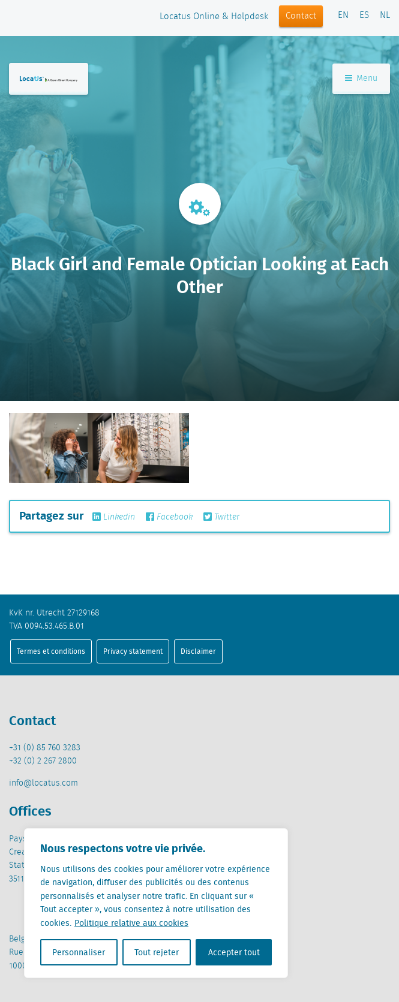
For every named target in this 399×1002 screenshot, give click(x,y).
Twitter (221, 517)
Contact (301, 16)
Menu (361, 78)
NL (385, 15)
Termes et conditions (51, 651)
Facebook (169, 517)
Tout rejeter (156, 952)
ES (364, 15)
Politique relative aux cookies (131, 923)
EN (343, 15)
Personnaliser (78, 952)
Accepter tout (234, 952)
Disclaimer (198, 651)
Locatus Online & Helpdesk (214, 16)
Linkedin (113, 517)
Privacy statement (133, 651)
